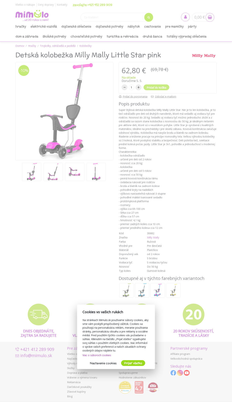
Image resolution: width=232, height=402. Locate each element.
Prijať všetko (133, 363)
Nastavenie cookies (103, 363)
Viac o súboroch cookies (96, 355)
